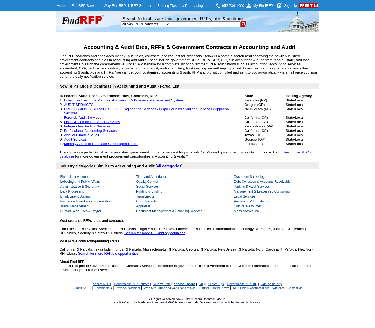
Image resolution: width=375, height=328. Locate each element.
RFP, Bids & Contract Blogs (251, 287)
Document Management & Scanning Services (169, 211)
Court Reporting (147, 201)
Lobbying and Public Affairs (80, 182)
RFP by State (162, 284)
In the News (221, 287)
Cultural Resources (248, 206)
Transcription (145, 196)
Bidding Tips (167, 6)
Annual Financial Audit (81, 135)
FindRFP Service (84, 6)
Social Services (147, 186)
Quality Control (147, 182)
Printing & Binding (149, 191)
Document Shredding (249, 177)
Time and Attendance (151, 177)
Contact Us (294, 287)
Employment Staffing (75, 196)
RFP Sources (141, 6)
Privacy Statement (128, 287)
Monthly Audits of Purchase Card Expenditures (101, 144)
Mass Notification (246, 211)
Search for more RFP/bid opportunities (154, 233)
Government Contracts (215, 302)
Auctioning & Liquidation (251, 201)
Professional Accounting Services (90, 131)
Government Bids (186, 302)
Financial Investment (75, 177)
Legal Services (244, 196)
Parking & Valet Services (252, 186)
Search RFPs (102, 284)
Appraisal (143, 206)
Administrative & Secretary (79, 186)
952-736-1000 (233, 6)
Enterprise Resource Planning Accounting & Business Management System (123, 100)
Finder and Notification (246, 302)
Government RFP (161, 302)
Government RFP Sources (132, 284)
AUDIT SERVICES (79, 105)
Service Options (184, 284)
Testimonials (103, 287)
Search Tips (216, 284)
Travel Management (74, 206)
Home (61, 6)
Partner (204, 287)
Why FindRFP (115, 6)
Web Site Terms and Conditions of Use (170, 287)
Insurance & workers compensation (86, 201)
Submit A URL (81, 287)
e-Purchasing (192, 6)
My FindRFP (263, 6)
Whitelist (278, 287)
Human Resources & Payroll (81, 211)
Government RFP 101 (242, 284)
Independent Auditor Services (87, 126)
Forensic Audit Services (82, 117)
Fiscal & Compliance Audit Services (92, 122)
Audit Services (75, 139)
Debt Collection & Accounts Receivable (262, 182)
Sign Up (290, 6)
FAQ (202, 284)
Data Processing (72, 191)
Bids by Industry (271, 284)
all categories (169, 166)
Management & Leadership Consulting (262, 191)
